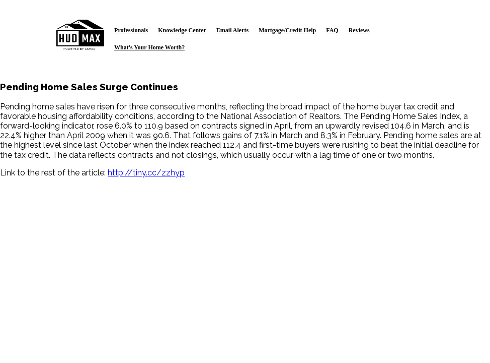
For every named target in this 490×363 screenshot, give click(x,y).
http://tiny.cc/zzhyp (146, 172)
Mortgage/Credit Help (287, 30)
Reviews (359, 30)
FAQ (332, 30)
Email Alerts (232, 30)
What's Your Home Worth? (149, 47)
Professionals (131, 30)
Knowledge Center (182, 30)
